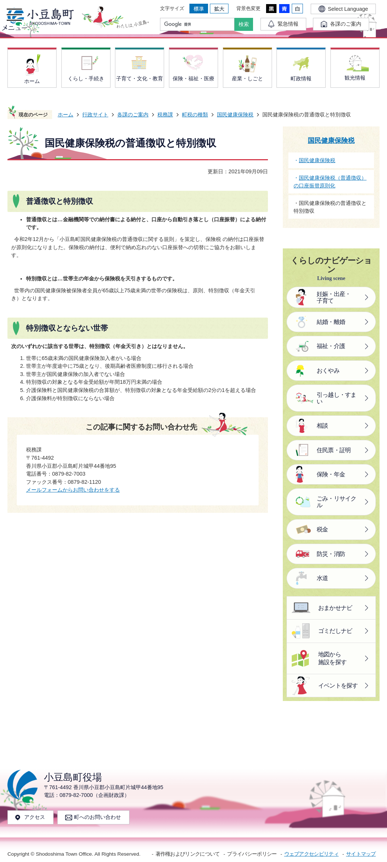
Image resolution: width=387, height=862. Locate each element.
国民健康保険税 (235, 115)
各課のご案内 (132, 115)
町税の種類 (195, 115)
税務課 (165, 115)
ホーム (65, 115)
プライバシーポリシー (251, 854)
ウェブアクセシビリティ (311, 854)
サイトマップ (361, 854)
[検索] (199, 24)
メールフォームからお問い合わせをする (73, 490)
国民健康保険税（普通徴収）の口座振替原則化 (330, 182)
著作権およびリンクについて (188, 854)
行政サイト (95, 115)
